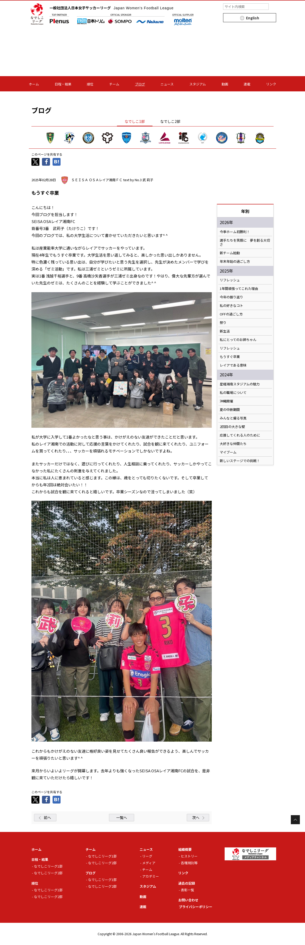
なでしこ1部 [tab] (135, 121)
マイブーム (228, 452)
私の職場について (233, 393)
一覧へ (121, 817)
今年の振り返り (231, 297)
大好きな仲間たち (233, 444)
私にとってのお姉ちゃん (238, 340)
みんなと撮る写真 (233, 418)
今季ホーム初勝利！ (235, 232)
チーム (114, 84)
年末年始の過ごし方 (235, 261)
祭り (223, 323)
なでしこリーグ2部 (48, 872)
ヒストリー (189, 856)
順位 (90, 84)
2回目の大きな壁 (232, 427)
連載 (247, 84)
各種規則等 (189, 862)
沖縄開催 (226, 401)
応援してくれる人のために (240, 435)
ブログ (140, 84)
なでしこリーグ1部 (48, 866)
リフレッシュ (230, 280)
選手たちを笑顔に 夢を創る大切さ (245, 242)
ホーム (34, 84)
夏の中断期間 (230, 410)
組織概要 (185, 849)
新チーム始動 (230, 253)
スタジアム (197, 84)
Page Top (295, 819)
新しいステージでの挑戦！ (240, 461)
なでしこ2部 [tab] (170, 121)
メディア (148, 862)
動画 (225, 84)
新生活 (225, 331)
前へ (47, 817)
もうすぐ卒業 (230, 357)
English (252, 17)
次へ (195, 817)
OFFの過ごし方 (231, 314)
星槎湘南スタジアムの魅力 (240, 384)
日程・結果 (63, 84)
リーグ (147, 856)
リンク (271, 84)
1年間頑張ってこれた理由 (239, 289)
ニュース (167, 84)
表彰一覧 (187, 889)
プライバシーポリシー (195, 906)
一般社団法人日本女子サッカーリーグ (111, 7)
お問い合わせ (188, 900)
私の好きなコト (231, 306)
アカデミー (150, 876)
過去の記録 (186, 883)
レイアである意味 (233, 365)
